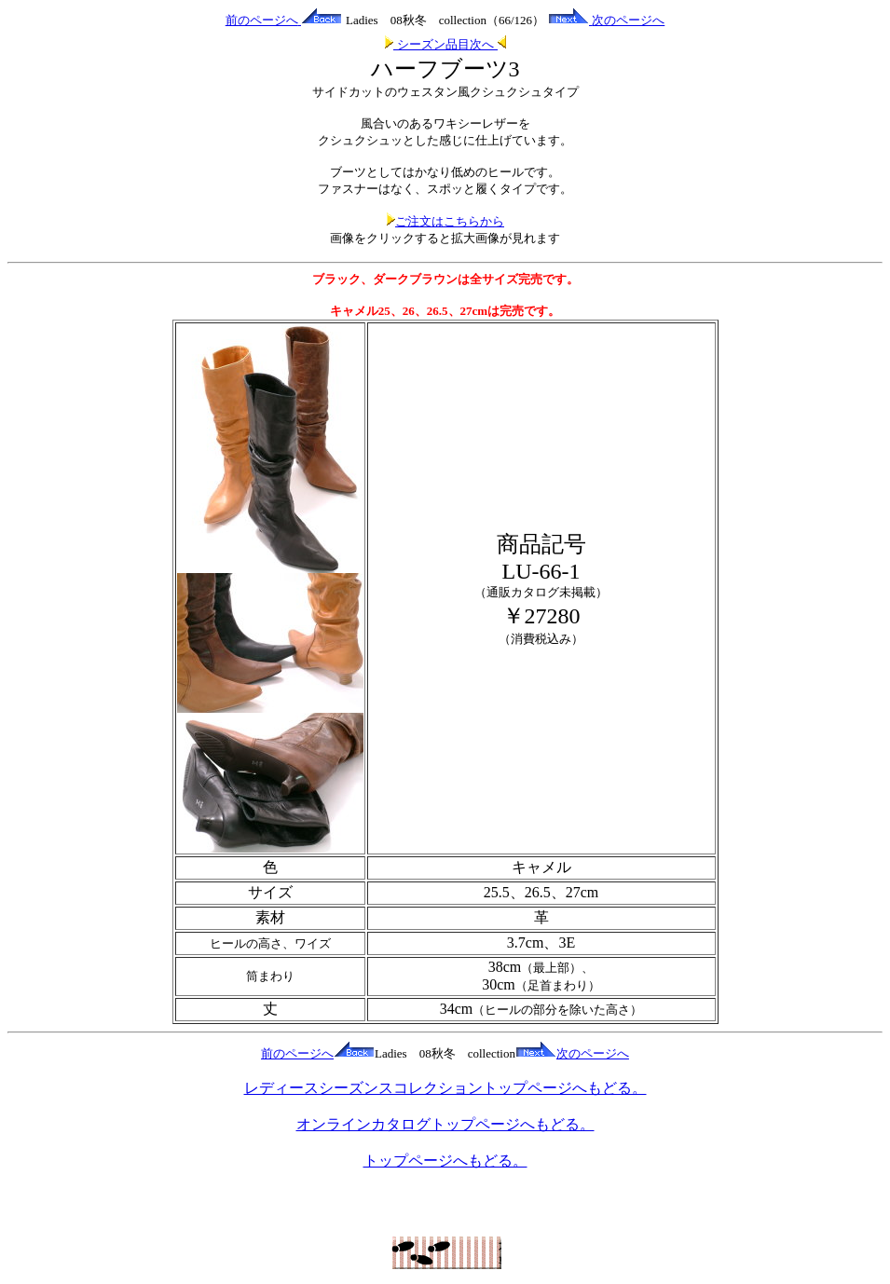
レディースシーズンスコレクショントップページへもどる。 (445, 1088)
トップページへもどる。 (445, 1160)
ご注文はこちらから (445, 221)
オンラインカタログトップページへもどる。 (445, 1124)
